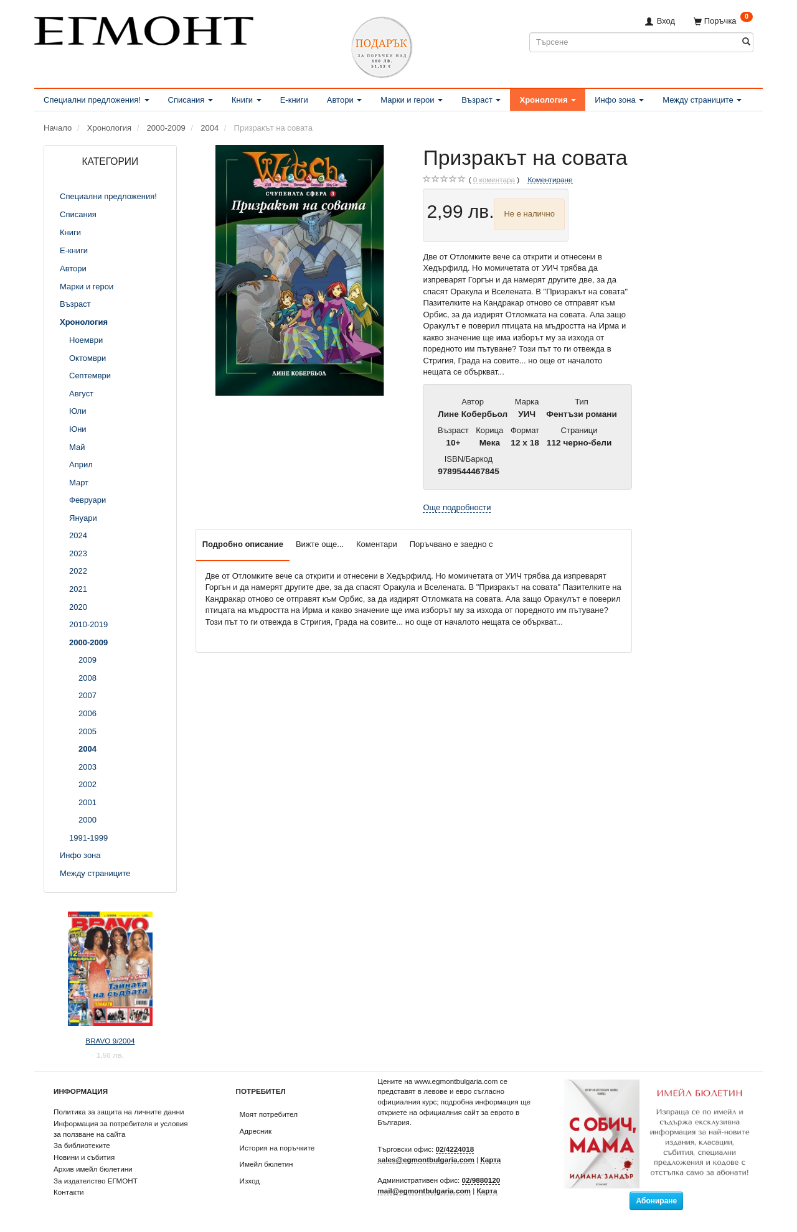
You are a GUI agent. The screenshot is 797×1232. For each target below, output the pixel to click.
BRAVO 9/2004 (109, 1041)
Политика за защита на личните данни (119, 1112)
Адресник (256, 1131)
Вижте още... (320, 544)
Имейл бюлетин (266, 1164)
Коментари (376, 544)
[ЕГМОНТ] (143, 28)
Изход (250, 1181)
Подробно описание (242, 544)
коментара (494, 179)
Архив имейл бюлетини (93, 1169)
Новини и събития (84, 1157)
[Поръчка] (723, 21)
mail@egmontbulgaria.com (424, 1191)
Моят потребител (269, 1114)
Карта (490, 1159)
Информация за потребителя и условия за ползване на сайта (121, 1128)
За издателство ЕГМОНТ (96, 1181)
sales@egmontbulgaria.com (425, 1159)
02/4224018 (455, 1149)
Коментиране (549, 179)
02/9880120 (481, 1180)
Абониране (656, 1201)
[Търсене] (746, 42)
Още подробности (457, 507)
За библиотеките (82, 1145)
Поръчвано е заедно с (451, 544)
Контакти (69, 1192)
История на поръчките (277, 1148)
